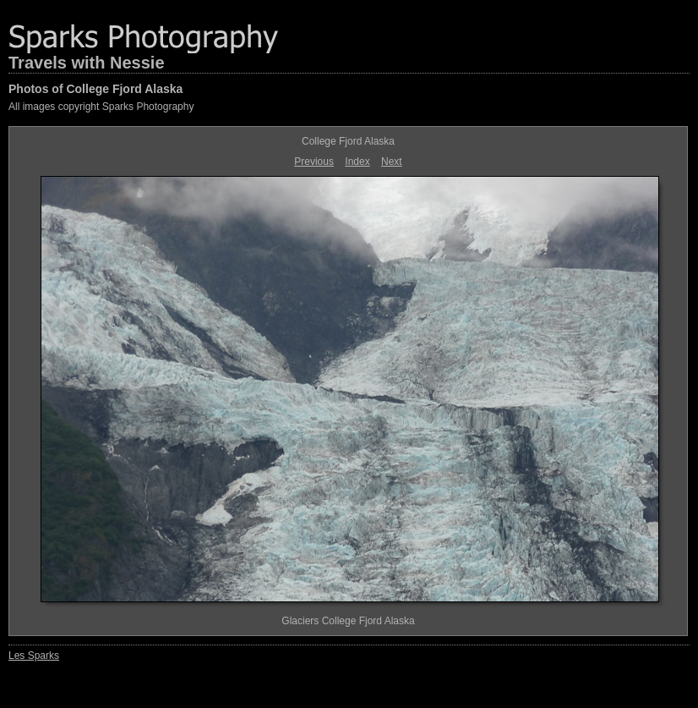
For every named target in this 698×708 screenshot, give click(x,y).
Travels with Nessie (86, 62)
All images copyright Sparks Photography (101, 107)
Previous (314, 161)
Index (357, 161)
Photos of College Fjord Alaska (95, 89)
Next (391, 161)
